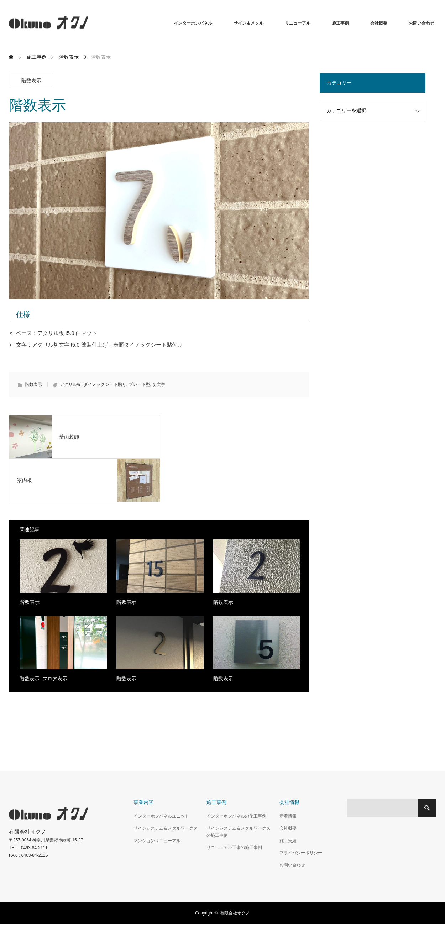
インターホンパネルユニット (161, 816)
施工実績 (288, 840)
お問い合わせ (421, 23)
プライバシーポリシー (300, 852)
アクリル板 (70, 384)
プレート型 (139, 384)
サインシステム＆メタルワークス (166, 828)
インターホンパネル (193, 23)
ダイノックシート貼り (105, 384)
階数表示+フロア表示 (43, 678)
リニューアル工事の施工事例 (234, 847)
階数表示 (31, 80)
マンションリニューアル (157, 840)
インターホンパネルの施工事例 (236, 816)
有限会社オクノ (235, 913)
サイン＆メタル (248, 23)
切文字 (158, 384)
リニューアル (297, 23)
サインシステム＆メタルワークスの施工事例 (238, 832)
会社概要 (378, 23)
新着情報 (288, 816)
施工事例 (340, 23)
